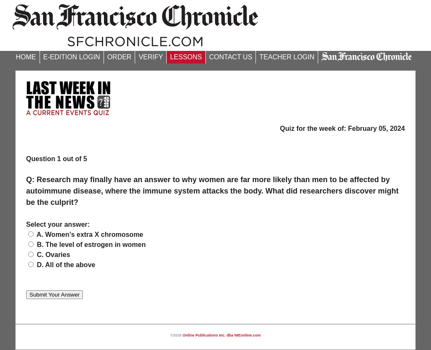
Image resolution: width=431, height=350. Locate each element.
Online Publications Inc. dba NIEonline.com (222, 335)
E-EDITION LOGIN (71, 57)
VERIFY (150, 57)
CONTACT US (231, 57)
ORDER (119, 57)
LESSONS (186, 57)
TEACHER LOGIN (286, 57)
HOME (26, 57)
